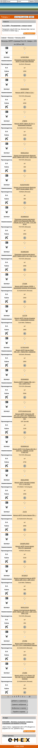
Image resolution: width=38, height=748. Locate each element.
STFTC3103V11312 (24, 411)
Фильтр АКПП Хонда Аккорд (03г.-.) (24, 515)
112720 (24, 315)
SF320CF (25, 575)
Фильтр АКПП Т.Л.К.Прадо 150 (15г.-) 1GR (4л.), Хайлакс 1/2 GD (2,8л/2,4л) (25, 450)
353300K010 (25, 446)
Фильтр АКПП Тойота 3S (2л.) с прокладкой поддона (24, 124)
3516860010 (25, 216)
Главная (3, 37)
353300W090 (24, 89)
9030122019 (25, 607)
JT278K (24, 641)
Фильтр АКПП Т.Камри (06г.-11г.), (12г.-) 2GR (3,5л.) (24, 382)
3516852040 (25, 252)
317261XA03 (25, 347)
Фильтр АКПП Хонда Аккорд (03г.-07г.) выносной (25, 547)
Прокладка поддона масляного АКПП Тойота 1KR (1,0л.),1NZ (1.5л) (24, 255)
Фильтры (11, 37)
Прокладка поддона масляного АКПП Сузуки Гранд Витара (24, 60)
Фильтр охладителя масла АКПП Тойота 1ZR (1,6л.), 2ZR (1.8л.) (24, 579)
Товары (4, 17)
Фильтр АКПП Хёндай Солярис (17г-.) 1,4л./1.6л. (24, 483)
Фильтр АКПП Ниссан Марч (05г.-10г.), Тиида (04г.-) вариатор (24, 351)
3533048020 (25, 379)
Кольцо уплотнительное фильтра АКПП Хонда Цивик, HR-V (25, 188)
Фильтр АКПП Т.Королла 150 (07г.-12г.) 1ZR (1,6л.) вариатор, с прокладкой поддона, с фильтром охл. (25, 416)
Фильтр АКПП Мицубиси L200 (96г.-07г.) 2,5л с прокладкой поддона (25, 644)
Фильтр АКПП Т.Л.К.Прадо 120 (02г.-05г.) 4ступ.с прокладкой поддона (25, 677)
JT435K (24, 673)
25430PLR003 (24, 543)
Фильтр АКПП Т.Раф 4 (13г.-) (24, 92)
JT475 (25, 512)
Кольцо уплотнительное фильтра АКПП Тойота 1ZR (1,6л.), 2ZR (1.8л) (25, 156)
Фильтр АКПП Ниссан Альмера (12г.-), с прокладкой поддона (24, 319)
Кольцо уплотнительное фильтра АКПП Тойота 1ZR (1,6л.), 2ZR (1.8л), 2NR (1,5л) (25, 611)
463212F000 (25, 480)
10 (29, 696)
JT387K (24, 121)
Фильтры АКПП (20, 37)
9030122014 (25, 153)
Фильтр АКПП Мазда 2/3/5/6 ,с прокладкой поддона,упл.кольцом (25, 287)
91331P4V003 (24, 185)
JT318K (24, 283)
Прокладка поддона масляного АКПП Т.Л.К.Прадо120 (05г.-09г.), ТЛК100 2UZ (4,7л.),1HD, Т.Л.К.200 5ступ (24, 222)
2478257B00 (25, 57)
